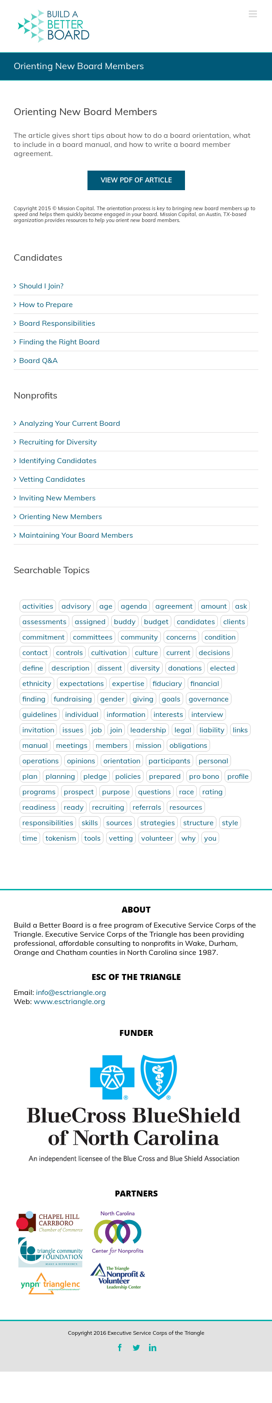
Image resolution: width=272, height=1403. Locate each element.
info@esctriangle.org (71, 992)
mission (148, 745)
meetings (71, 745)
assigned (90, 621)
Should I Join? (41, 285)
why (188, 838)
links (240, 729)
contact (35, 652)
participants (169, 760)
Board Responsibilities (57, 323)
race (186, 791)
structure (198, 822)
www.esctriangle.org (69, 1001)
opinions (81, 760)
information (126, 714)
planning (60, 776)
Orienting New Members (60, 516)
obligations (188, 745)
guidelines (39, 714)
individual (81, 714)
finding (34, 698)
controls (69, 652)
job (97, 729)
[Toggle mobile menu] (253, 14)
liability (212, 729)
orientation (121, 760)
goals (171, 698)
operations (40, 760)
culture (146, 652)
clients (234, 621)
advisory (76, 606)
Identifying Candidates (58, 460)
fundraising (73, 698)
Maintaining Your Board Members (76, 535)
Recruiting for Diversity (58, 441)
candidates (196, 621)
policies (128, 776)
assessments (44, 621)
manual (35, 745)
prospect (79, 791)
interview (207, 714)
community (139, 636)
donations (185, 667)
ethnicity (36, 683)
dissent (110, 667)
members (112, 745)
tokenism (61, 838)
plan (29, 776)
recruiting (108, 807)
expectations (82, 683)
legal (182, 729)
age (106, 606)
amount (214, 606)
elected (222, 667)
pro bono (204, 776)
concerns (181, 636)
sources (119, 822)
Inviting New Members (57, 497)
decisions (214, 652)
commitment (43, 636)
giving (143, 698)
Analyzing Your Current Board (69, 423)
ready (74, 807)
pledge (95, 776)
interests (168, 714)
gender (112, 698)
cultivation (109, 652)
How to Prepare (46, 304)
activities (37, 606)
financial (204, 683)
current (178, 652)
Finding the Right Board (59, 341)
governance (209, 698)
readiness (39, 807)
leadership (148, 729)
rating (212, 791)
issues (72, 729)
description (70, 667)
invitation (38, 729)
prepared (165, 776)
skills (90, 822)
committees (93, 636)
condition (220, 636)
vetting (121, 838)
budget (156, 621)
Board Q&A (38, 360)
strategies (157, 822)
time (29, 838)
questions (154, 791)
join (116, 729)
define (32, 667)
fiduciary (167, 683)
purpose (116, 791)
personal (213, 760)
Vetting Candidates (52, 479)
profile (238, 776)
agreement (174, 606)
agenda (134, 606)
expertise (128, 683)
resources (185, 807)
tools (92, 838)
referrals (147, 807)
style (230, 822)
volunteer (157, 838)
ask (241, 606)
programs (39, 791)
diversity (145, 667)
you (210, 838)
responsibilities (47, 822)
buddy (125, 621)
